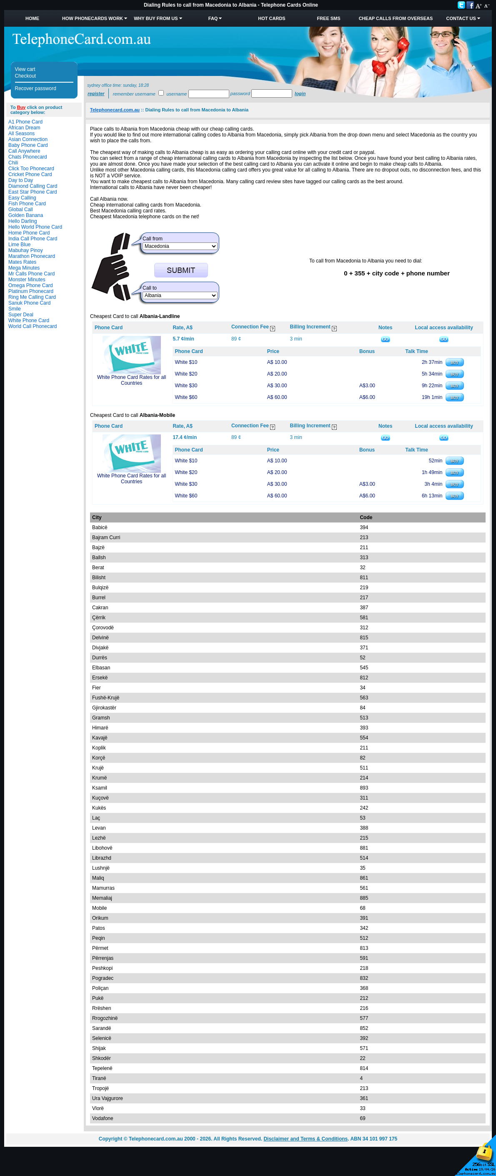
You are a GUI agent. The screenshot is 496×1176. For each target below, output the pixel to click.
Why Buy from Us (156, 18)
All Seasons (21, 133)
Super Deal (20, 315)
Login (300, 93)
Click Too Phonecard (31, 169)
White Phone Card (28, 320)
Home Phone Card (29, 233)
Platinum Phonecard (30, 291)
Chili (13, 163)
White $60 (186, 397)
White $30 (186, 386)
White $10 (186, 362)
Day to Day (20, 180)
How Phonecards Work (92, 18)
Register (96, 93)
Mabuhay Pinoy (25, 250)
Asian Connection (28, 139)
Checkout (25, 76)
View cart (25, 69)
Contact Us (461, 18)
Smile (14, 309)
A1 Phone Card (25, 122)
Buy (21, 107)
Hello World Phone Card (35, 227)
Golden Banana (25, 215)
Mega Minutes (24, 268)
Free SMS (328, 18)
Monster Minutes (26, 280)
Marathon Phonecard (31, 256)
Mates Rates (22, 262)
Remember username (134, 93)
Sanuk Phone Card (29, 303)
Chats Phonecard (27, 157)
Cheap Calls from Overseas (396, 18)
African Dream (24, 128)
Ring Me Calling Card (32, 297)
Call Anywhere (24, 151)
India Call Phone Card (32, 239)
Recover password (35, 88)
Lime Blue (19, 244)
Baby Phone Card (28, 145)
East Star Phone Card (32, 192)
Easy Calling (22, 198)
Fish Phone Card (27, 204)
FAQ (213, 18)
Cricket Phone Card (30, 174)
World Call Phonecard (32, 326)
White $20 (186, 374)
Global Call (20, 209)
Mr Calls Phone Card (31, 274)
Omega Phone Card (30, 285)
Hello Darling (22, 221)
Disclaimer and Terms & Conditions (305, 1139)
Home (32, 18)
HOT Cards (271, 18)
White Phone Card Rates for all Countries (131, 380)
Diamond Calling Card (32, 186)
